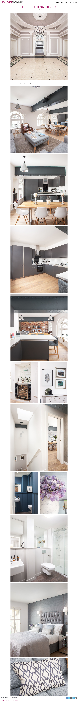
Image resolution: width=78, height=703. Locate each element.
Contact (75, 2)
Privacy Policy (7, 700)
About (66, 2)
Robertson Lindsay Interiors (39, 83)
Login (13, 698)
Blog (70, 2)
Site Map (2, 700)
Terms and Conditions (14, 700)
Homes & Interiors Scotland (55, 83)
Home (57, 2)
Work (61, 2)
